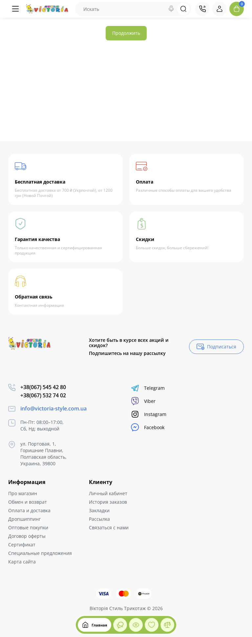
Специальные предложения (40, 553)
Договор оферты (27, 536)
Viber (143, 401)
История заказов (108, 502)
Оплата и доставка (29, 510)
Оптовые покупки (28, 527)
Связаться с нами (109, 527)
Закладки (99, 510)
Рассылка (99, 519)
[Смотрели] (120, 625)
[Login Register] (219, 9)
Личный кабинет (108, 493)
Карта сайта (22, 562)
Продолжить (126, 33)
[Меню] (15, 9)
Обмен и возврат (27, 502)
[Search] (171, 9)
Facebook (147, 427)
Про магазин (22, 493)
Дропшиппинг (24, 519)
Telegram (148, 388)
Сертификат (21, 544)
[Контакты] (202, 9)
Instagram (148, 414)
